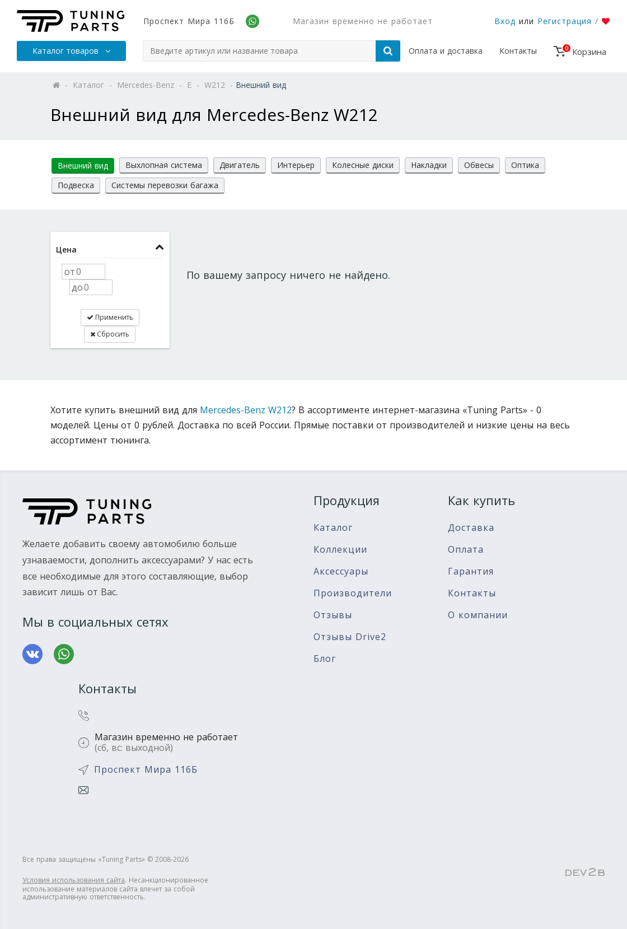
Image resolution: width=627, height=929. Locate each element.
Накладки (429, 165)
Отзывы (333, 615)
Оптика (525, 165)
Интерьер (296, 165)
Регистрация (564, 21)
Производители (353, 593)
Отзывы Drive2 (350, 637)
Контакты (518, 50)
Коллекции (340, 549)
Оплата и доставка (446, 50)
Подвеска (76, 185)
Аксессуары (341, 571)
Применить (110, 317)
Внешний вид (83, 165)
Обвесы (479, 165)
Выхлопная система (163, 165)
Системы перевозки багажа (164, 185)
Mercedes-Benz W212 (246, 410)
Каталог (333, 527)
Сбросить (109, 334)
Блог (325, 658)
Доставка (471, 527)
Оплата (466, 549)
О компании (478, 615)
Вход (505, 21)
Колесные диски (363, 165)
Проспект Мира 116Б (189, 21)
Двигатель (239, 165)
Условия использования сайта (73, 880)
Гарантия (471, 571)
